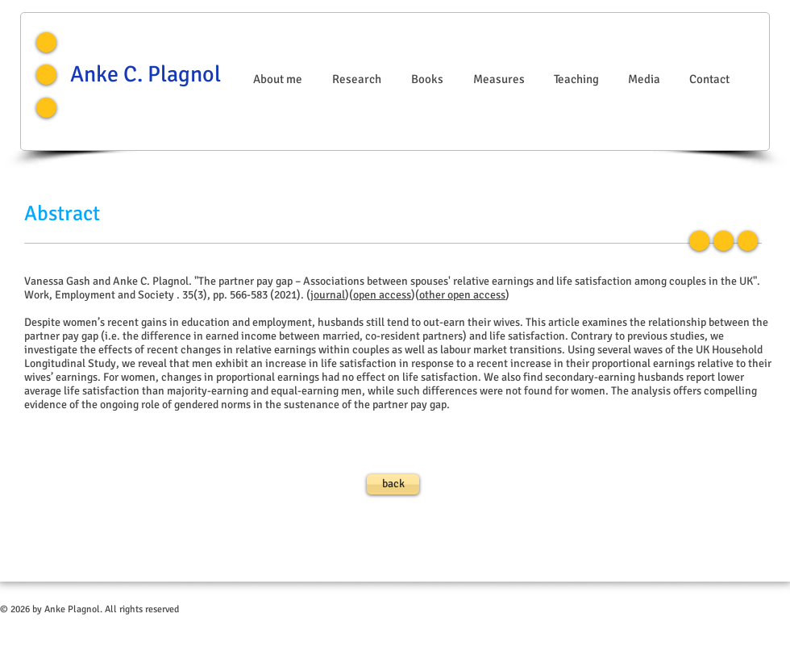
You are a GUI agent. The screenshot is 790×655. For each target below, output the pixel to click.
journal (327, 295)
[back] (393, 484)
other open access (462, 295)
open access (382, 295)
